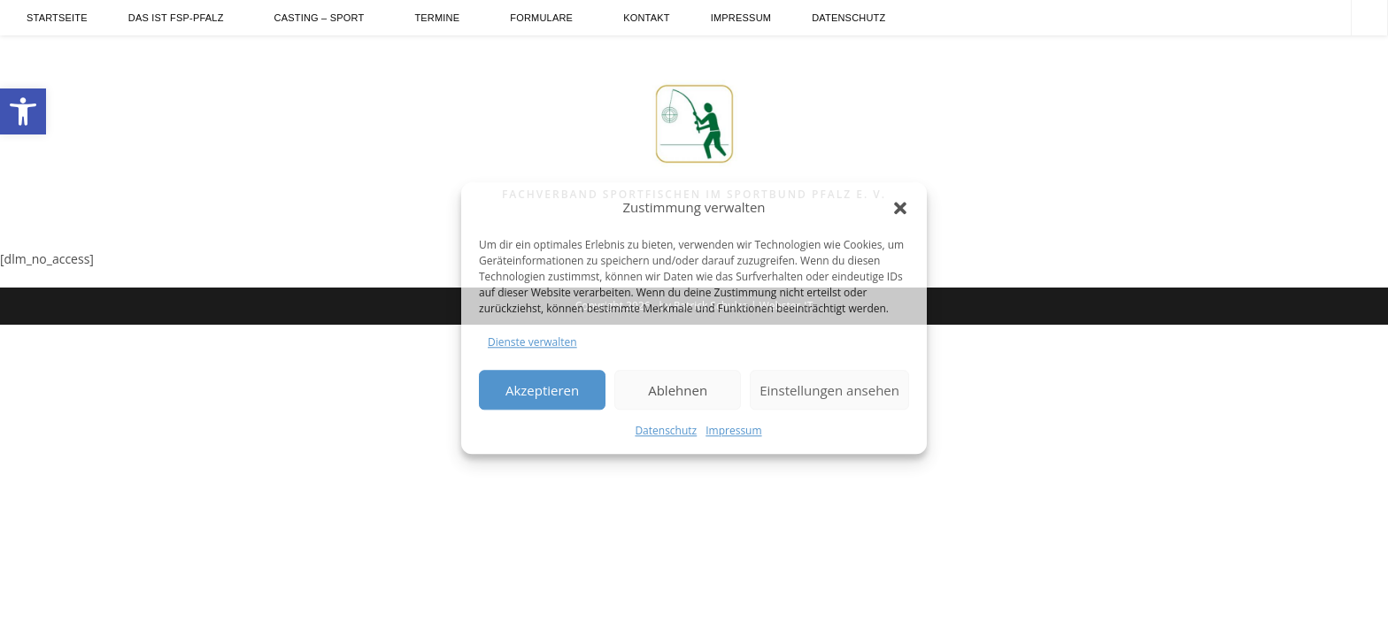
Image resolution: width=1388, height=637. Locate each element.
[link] (23, 111)
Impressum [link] (733, 431)
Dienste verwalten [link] (532, 341)
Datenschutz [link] (666, 431)
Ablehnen (677, 390)
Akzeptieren (542, 390)
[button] (900, 208)
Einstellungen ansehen (829, 390)
